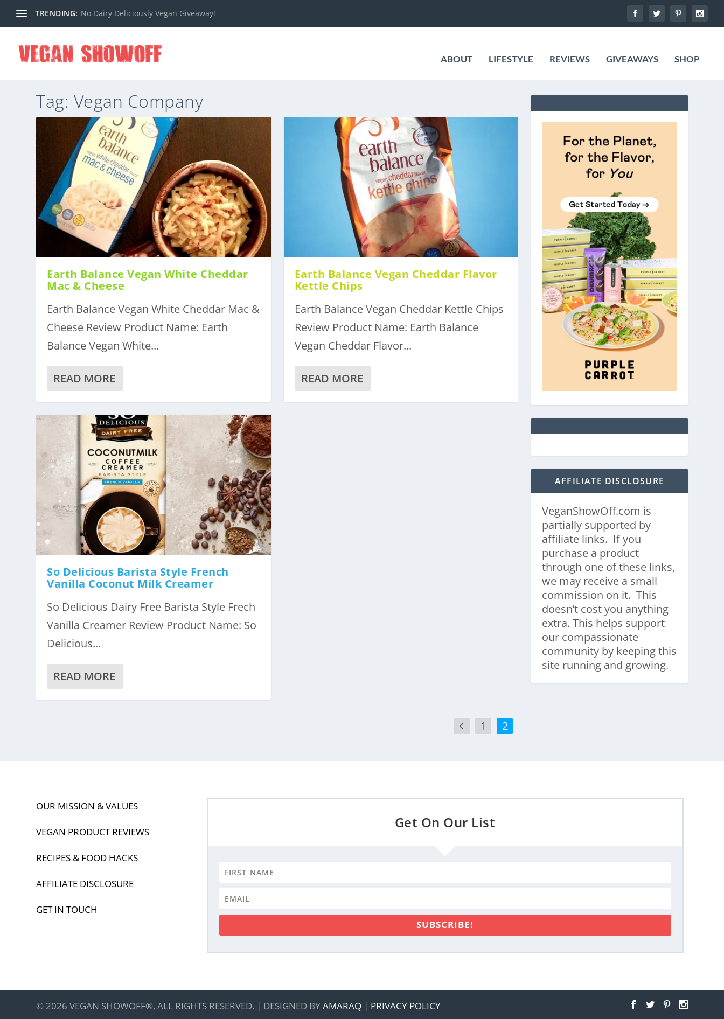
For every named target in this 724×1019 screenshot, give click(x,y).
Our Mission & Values (87, 803)
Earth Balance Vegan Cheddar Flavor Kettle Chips (396, 276)
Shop (687, 49)
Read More (84, 375)
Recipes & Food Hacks (87, 854)
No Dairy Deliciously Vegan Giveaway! (148, 13)
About (456, 49)
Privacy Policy (406, 1003)
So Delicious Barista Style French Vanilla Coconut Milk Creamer (138, 574)
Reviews (569, 49)
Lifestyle (511, 49)
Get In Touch (67, 906)
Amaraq (342, 1003)
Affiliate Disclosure (85, 880)
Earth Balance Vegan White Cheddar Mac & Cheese (147, 276)
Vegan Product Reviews (92, 828)
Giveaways (632, 49)
